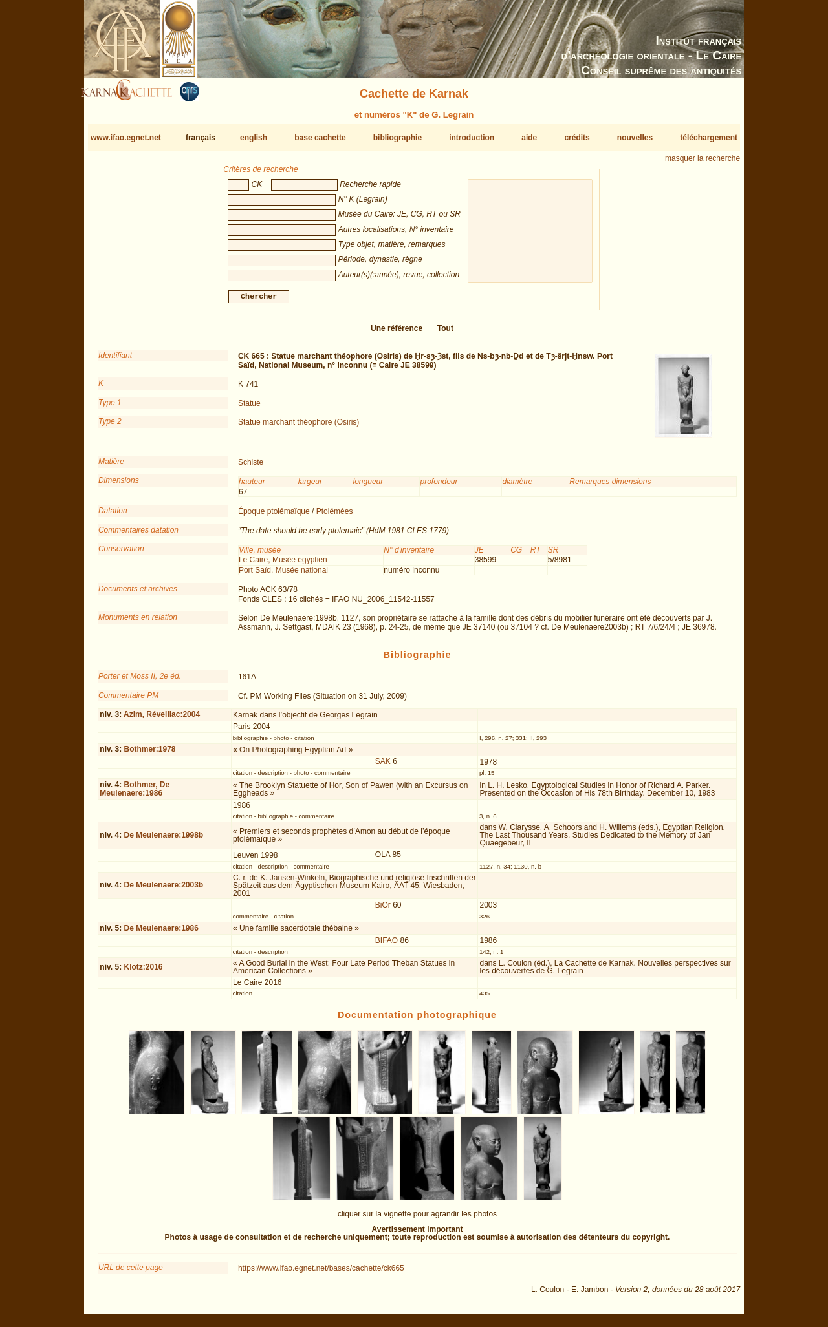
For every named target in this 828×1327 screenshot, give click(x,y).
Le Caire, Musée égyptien (283, 564)
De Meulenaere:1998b (163, 840)
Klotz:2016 (143, 972)
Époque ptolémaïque (274, 516)
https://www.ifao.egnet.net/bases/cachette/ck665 (321, 1273)
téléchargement (708, 137)
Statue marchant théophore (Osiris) (298, 427)
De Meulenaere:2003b (163, 890)
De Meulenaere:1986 (161, 932)
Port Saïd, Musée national (283, 575)
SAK (383, 766)
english (253, 137)
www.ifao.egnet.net (126, 137)
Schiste (250, 467)
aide (529, 137)
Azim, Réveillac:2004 (162, 719)
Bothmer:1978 (149, 754)
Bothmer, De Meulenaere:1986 (134, 794)
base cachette (319, 137)
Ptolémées (334, 516)
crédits (576, 137)
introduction (471, 137)
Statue (249, 408)
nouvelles (635, 137)
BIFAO (386, 945)
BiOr (383, 910)
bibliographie (397, 137)
